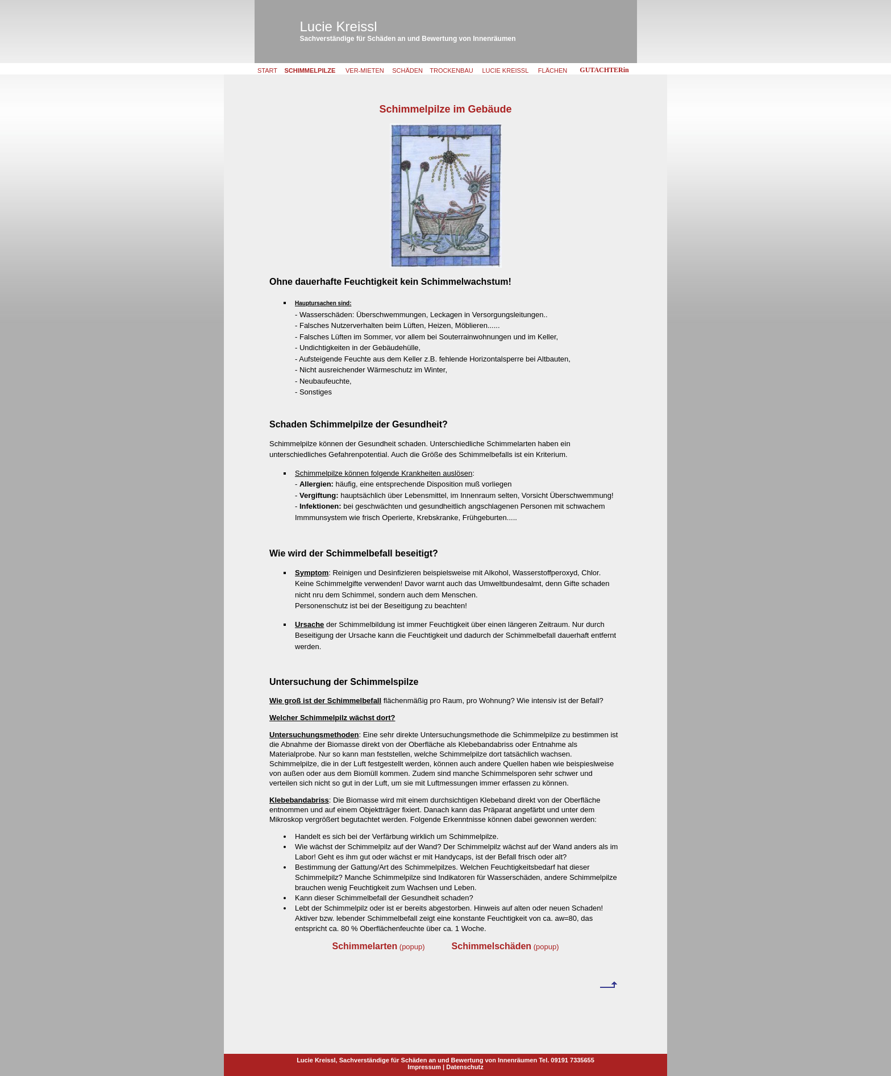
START (267, 70)
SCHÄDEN (407, 70)
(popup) (378, 946)
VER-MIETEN (364, 70)
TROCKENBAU (451, 70)
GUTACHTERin (604, 70)
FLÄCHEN (552, 70)
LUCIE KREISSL (505, 70)
